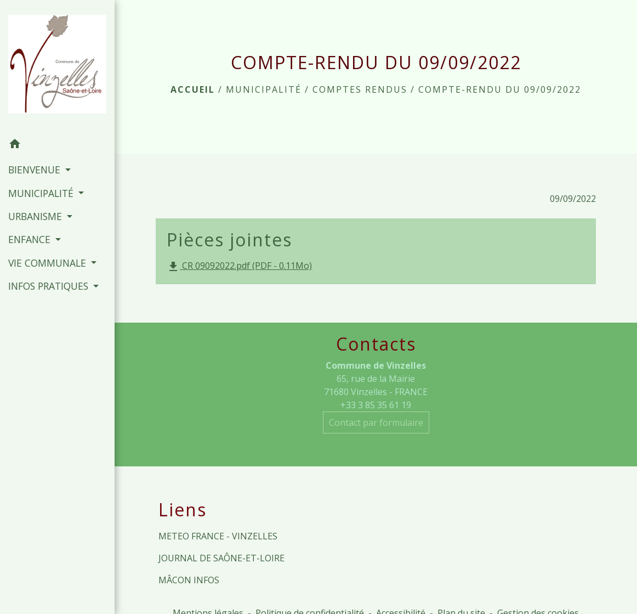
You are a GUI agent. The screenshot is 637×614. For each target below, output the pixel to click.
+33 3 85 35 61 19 (375, 405)
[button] (57, 145)
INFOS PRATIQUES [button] (49, 285)
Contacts (376, 344)
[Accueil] (57, 66)
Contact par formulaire (376, 422)
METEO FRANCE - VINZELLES (217, 536)
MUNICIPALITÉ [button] (42, 193)
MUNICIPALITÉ (264, 89)
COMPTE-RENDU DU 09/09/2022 (499, 89)
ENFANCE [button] (30, 239)
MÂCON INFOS (188, 580)
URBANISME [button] (36, 216)
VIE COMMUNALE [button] (48, 262)
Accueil (192, 89)
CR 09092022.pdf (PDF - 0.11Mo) (239, 266)
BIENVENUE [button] (35, 169)
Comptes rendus (359, 89)
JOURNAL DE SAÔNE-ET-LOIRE (221, 558)
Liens (182, 509)
